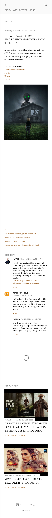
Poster (23, 10)
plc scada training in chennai (26, 283)
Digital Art (10, 10)
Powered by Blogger (26, 505)
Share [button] (6, 230)
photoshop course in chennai (26, 280)
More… (33, 10)
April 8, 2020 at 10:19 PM (31, 319)
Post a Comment (18, 435)
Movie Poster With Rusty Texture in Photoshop (23, 480)
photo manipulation (30, 234)
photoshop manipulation (14, 241)
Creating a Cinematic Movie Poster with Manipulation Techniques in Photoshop (25, 427)
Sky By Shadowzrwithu (15, 69)
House (7, 76)
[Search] (46, 4)
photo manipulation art (14, 237)
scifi (37, 245)
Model (7, 73)
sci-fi (33, 245)
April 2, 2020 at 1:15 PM (23, 295)
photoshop (28, 237)
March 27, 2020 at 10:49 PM (31, 259)
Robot (7, 79)
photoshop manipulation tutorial (17, 245)
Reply (15, 287)
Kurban (16, 319)
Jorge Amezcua (20, 293)
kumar (16, 259)
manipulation (15, 234)
